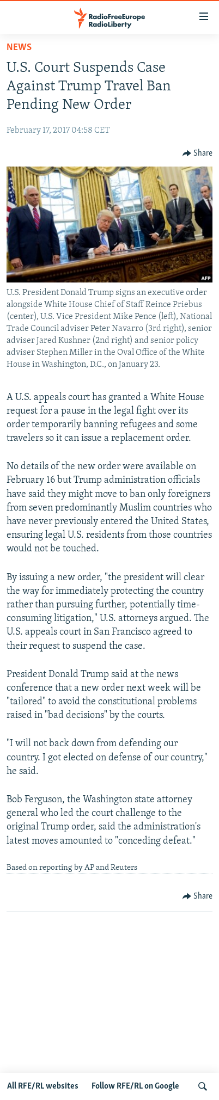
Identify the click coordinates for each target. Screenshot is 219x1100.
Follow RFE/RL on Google (135, 1086)
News (19, 47)
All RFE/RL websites (42, 1086)
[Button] (197, 153)
